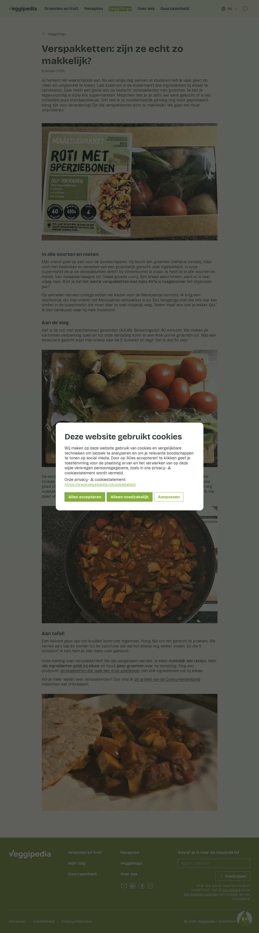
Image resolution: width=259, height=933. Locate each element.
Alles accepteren (84, 497)
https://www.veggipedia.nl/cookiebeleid (100, 484)
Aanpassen (169, 497)
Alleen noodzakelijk (129, 497)
